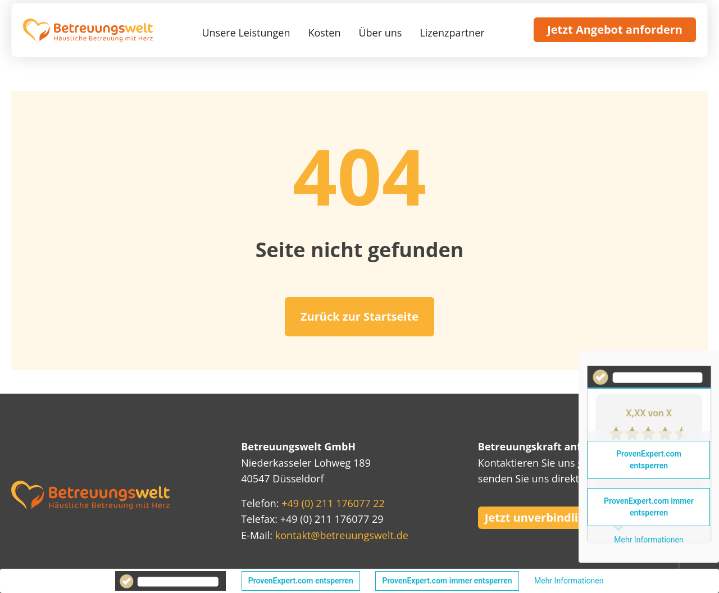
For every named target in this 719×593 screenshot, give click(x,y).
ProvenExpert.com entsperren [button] (300, 580)
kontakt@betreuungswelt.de (341, 535)
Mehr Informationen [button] (568, 580)
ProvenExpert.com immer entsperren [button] (447, 580)
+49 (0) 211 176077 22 (333, 503)
